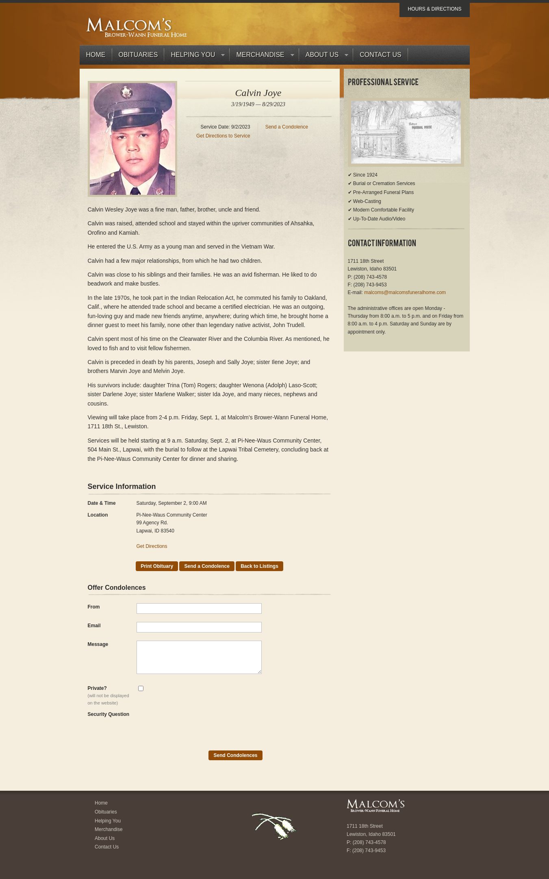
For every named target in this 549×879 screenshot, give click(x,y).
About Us (324, 56)
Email (94, 625)
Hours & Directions (434, 9)
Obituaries (138, 54)
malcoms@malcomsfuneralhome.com (405, 292)
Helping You (194, 56)
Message (98, 644)
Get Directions (152, 546)
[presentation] (198, 726)
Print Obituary (157, 566)
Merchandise (262, 56)
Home (96, 54)
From (94, 607)
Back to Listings (259, 566)
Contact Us (380, 54)
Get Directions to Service (223, 136)
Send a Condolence (286, 127)
